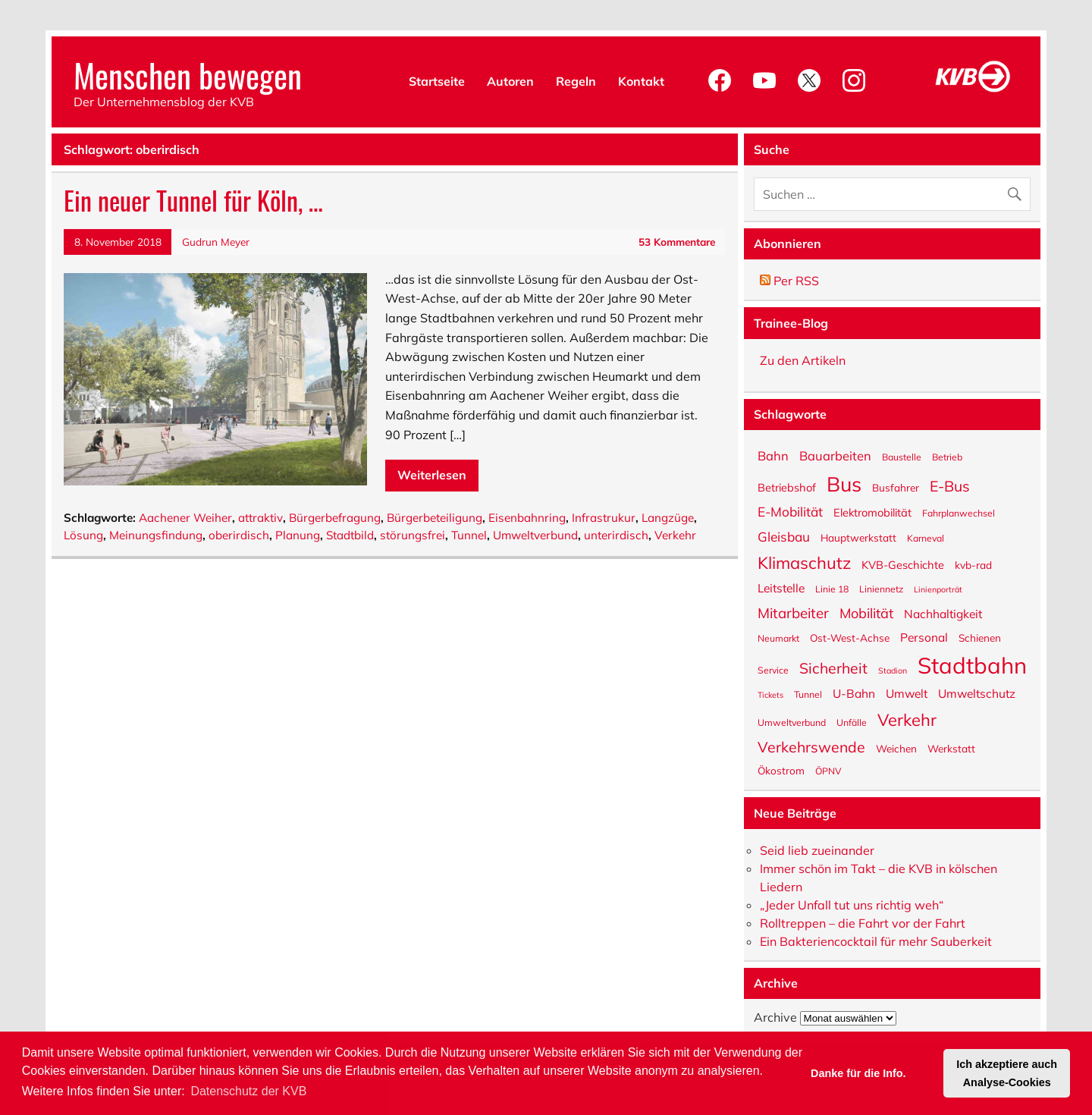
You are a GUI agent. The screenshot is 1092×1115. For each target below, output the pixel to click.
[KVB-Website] (972, 91)
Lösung (83, 535)
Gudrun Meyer (215, 241)
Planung (297, 535)
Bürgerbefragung (335, 517)
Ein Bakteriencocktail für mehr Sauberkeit (876, 941)
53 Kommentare (677, 241)
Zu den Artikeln (803, 360)
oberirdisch (239, 535)
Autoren (510, 81)
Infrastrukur (603, 517)
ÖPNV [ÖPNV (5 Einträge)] (828, 770)
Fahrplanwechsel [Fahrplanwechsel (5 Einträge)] (958, 512)
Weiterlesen (431, 474)
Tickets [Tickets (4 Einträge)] (770, 694)
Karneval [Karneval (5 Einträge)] (925, 537)
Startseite (437, 81)
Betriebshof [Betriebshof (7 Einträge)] (787, 487)
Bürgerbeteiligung (434, 517)
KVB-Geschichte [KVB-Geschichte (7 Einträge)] (902, 564)
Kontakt (641, 81)
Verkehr (675, 535)
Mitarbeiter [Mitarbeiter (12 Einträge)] (793, 612)
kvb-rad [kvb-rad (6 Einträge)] (973, 564)
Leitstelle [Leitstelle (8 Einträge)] (781, 587)
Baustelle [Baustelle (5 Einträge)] (901, 456)
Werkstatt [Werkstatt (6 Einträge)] (951, 748)
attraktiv (260, 517)
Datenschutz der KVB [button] (248, 1091)
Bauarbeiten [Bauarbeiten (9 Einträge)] (835, 455)
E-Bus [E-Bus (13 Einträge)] (950, 484)
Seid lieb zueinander (817, 850)
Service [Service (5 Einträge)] (773, 669)
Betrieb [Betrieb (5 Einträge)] (947, 456)
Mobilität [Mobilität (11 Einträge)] (866, 612)
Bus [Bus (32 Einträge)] (844, 483)
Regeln (576, 81)
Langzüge (668, 517)
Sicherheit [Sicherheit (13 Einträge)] (833, 666)
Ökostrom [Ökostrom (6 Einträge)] (781, 770)
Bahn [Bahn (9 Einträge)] (773, 455)
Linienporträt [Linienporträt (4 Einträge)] (938, 589)
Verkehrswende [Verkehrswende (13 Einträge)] (811, 745)
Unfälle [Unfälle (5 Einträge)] (851, 722)
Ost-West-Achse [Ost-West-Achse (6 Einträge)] (850, 637)
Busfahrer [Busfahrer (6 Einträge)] (895, 487)
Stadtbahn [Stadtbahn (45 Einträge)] (972, 664)
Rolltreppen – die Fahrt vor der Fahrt (862, 923)
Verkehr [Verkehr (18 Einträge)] (907, 718)
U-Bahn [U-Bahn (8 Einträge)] (854, 693)
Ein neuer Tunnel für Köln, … (193, 200)
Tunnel (469, 535)
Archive (775, 1017)
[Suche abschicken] (1018, 190)
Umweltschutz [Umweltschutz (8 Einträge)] (976, 693)
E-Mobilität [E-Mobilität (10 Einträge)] (790, 511)
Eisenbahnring (527, 517)
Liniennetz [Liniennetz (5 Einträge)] (881, 588)
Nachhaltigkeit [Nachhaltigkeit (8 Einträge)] (943, 613)
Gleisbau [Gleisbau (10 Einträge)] (784, 536)
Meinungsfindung (155, 535)
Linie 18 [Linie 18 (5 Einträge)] (832, 588)
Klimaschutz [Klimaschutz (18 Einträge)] (804, 561)
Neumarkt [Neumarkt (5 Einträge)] (778, 638)
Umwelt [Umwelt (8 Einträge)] (906, 693)
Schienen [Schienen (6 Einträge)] (980, 637)
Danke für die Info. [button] (858, 1073)
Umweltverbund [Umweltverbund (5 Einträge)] (792, 722)
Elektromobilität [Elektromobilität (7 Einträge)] (872, 512)
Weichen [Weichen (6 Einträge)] (896, 748)
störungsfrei (412, 535)
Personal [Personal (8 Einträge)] (924, 637)
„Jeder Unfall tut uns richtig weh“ (851, 904)
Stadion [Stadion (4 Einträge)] (892, 670)
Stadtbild (350, 535)
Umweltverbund (535, 535)
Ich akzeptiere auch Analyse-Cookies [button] (1006, 1073)
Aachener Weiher (185, 517)
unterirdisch (616, 535)
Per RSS (789, 280)
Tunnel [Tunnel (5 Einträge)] (808, 694)
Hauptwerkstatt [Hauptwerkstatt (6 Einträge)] (858, 537)
